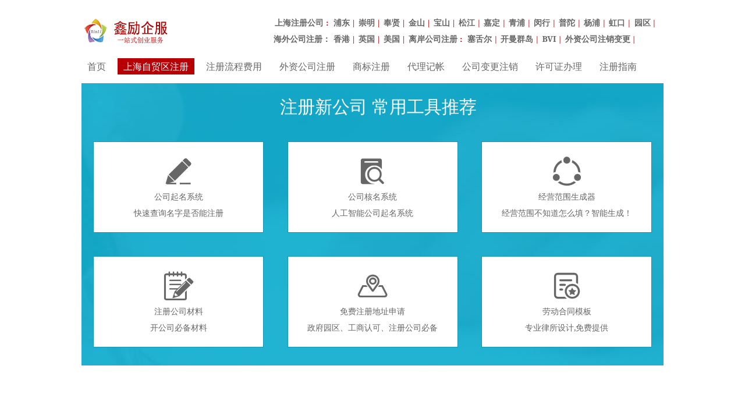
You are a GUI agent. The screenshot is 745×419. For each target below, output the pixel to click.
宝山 (442, 22)
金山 (417, 22)
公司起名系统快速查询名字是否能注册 (179, 187)
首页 (96, 66)
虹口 (617, 22)
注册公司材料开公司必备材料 (178, 302)
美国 (392, 38)
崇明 (367, 22)
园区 (642, 22)
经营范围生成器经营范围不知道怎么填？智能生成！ (567, 187)
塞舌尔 (479, 38)
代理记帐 (426, 66)
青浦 (517, 22)
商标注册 (371, 66)
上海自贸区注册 (156, 66)
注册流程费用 (234, 66)
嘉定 (492, 22)
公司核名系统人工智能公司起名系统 (372, 187)
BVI (549, 38)
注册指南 (618, 66)
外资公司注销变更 (597, 38)
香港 (342, 38)
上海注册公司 (299, 22)
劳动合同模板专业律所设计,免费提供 (567, 302)
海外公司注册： (302, 38)
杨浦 (592, 22)
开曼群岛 (517, 38)
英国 (367, 38)
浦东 (342, 22)
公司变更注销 (490, 66)
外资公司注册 (307, 66)
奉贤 (392, 22)
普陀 (567, 22)
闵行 (542, 22)
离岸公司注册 (433, 38)
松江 (467, 22)
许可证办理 (558, 66)
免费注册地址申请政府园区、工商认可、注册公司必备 (372, 302)
